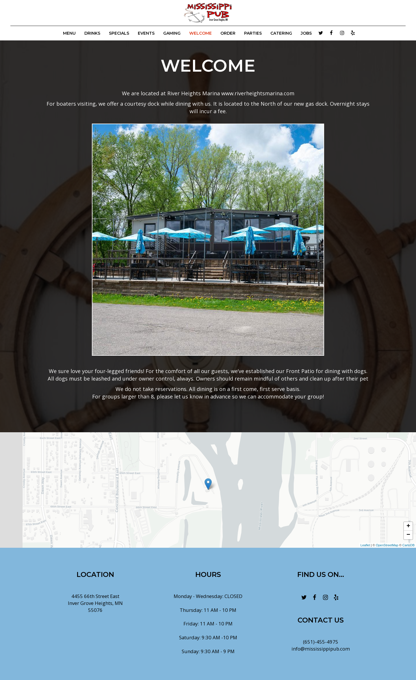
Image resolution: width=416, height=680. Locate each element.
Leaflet (365, 545)
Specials (119, 33)
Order (227, 33)
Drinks (92, 33)
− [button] (408, 535)
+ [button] (408, 526)
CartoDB (408, 545)
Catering (281, 33)
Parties (253, 33)
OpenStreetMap (387, 545)
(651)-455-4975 (320, 641)
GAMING (172, 33)
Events (146, 33)
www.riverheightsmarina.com (257, 93)
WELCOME (200, 33)
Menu (69, 33)
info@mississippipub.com (320, 648)
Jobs (306, 33)
